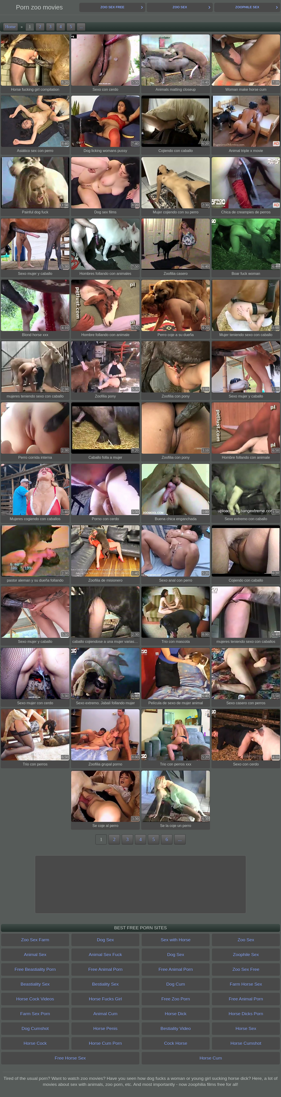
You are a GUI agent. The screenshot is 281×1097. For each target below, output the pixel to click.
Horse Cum (210, 1058)
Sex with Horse (175, 939)
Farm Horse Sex (246, 984)
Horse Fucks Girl (105, 999)
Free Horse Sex (70, 1058)
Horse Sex (245, 1028)
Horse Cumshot (245, 1043)
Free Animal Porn (105, 969)
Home (10, 26)
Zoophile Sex (247, 7)
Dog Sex (105, 939)
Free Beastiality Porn (35, 969)
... (81, 26)
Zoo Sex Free (112, 7)
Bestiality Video (176, 1028)
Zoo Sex (180, 7)
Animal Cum (105, 1013)
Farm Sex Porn (35, 1013)
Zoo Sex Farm (35, 939)
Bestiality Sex (105, 984)
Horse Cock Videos (35, 999)
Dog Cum (175, 984)
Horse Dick (175, 1013)
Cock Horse (175, 1043)
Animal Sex (35, 954)
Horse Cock (35, 1043)
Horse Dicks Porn (246, 1013)
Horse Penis (105, 1028)
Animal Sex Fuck (105, 954)
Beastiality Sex (35, 984)
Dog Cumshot (35, 1028)
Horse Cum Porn (105, 1043)
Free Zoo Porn (175, 999)
